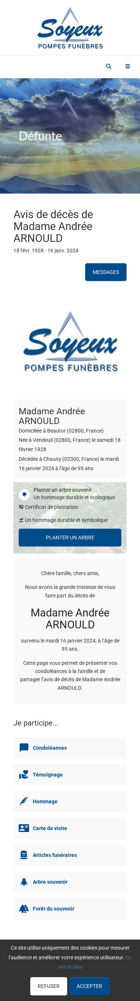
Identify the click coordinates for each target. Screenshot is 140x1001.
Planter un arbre (70, 538)
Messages (106, 272)
